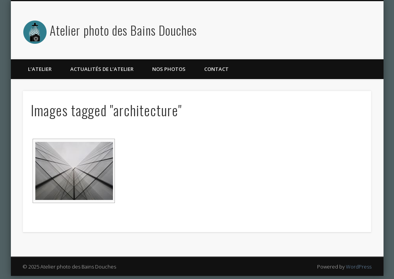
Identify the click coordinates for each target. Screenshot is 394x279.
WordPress (358, 266)
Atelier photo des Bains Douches (123, 30)
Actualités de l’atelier (102, 68)
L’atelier (40, 68)
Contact (216, 68)
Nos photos (169, 68)
